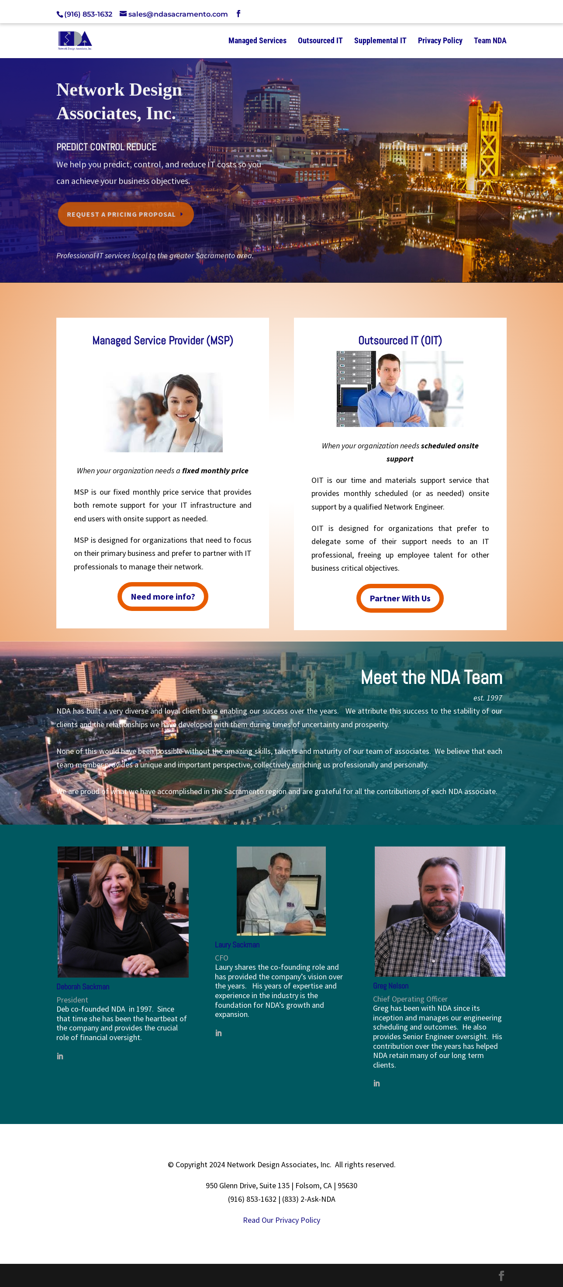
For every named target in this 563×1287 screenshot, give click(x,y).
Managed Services (257, 41)
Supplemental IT (380, 41)
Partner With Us (400, 598)
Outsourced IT (320, 41)
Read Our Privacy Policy (281, 1220)
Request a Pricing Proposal (122, 212)
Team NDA (490, 41)
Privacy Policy (440, 41)
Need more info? (163, 596)
